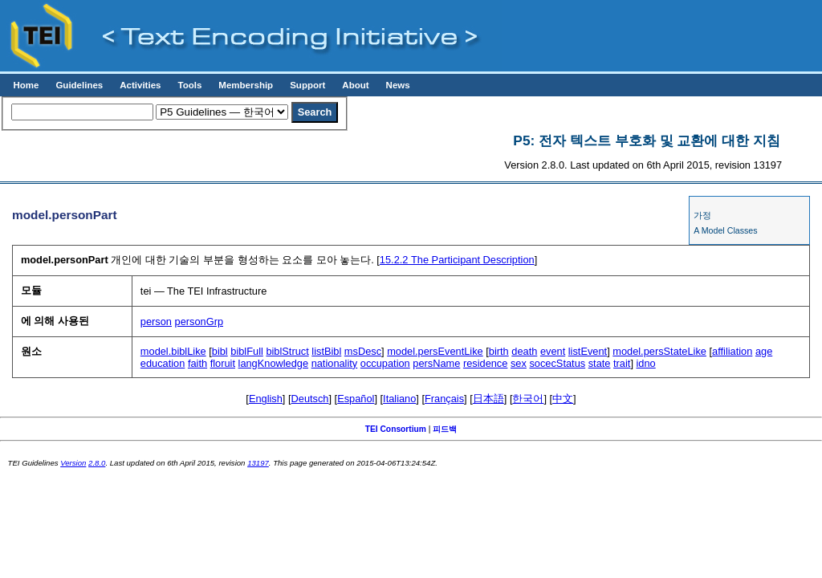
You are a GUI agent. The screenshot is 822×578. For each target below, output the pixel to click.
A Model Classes (725, 230)
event (552, 351)
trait (621, 363)
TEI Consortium (395, 429)
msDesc (362, 351)
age (763, 351)
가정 (702, 215)
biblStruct (287, 351)
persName (436, 363)
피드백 (445, 429)
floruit (222, 363)
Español (355, 399)
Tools (189, 85)
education (162, 363)
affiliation (732, 351)
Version (73, 462)
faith (197, 363)
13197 (258, 462)
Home (26, 85)
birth (499, 351)
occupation (385, 363)
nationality (334, 363)
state (599, 363)
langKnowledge (273, 363)
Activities (140, 85)
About (355, 85)
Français (444, 399)
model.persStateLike (659, 351)
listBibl (326, 351)
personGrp (199, 321)
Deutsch (310, 399)
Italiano (399, 399)
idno (646, 363)
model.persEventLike (435, 351)
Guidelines (79, 85)
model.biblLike (173, 351)
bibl (220, 351)
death (524, 351)
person (156, 321)
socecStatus (557, 363)
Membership (245, 85)
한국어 (527, 399)
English (266, 399)
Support (307, 85)
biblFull (246, 351)
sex (519, 363)
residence (485, 363)
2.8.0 (96, 462)
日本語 (488, 399)
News (398, 85)
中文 (562, 399)
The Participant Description (457, 260)
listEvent (587, 351)
